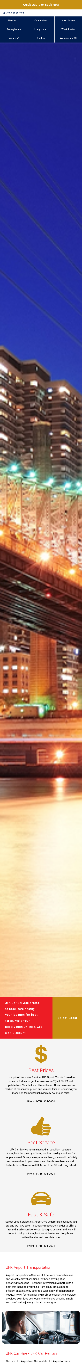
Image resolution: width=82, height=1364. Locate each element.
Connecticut (40, 20)
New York (13, 20)
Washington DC (68, 38)
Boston (41, 38)
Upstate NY (13, 38)
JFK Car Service (15, 12)
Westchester (68, 29)
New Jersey (68, 20)
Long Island (40, 29)
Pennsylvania (14, 29)
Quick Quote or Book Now (41, 5)
